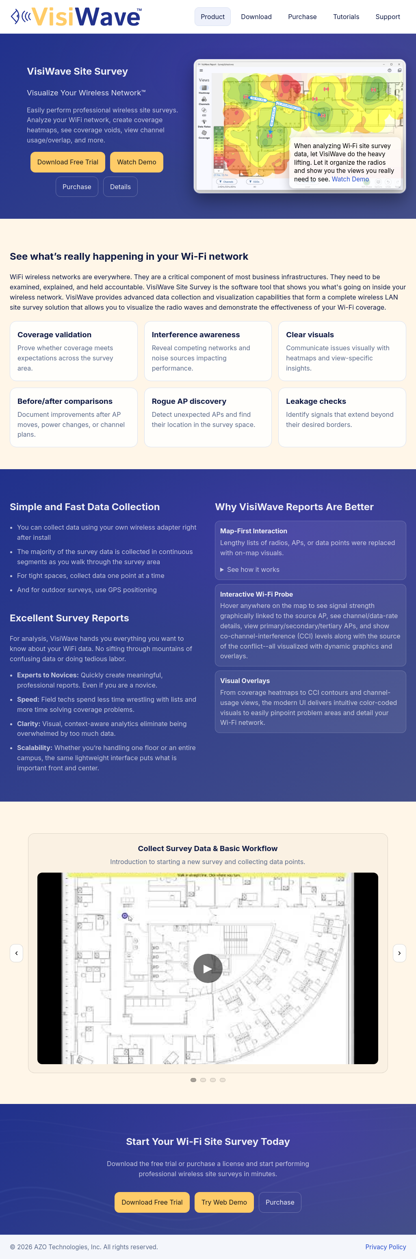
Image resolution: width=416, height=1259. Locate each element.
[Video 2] (203, 1080)
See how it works (253, 569)
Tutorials (346, 17)
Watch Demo (136, 162)
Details (120, 187)
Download (256, 17)
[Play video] (207, 968)
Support (388, 17)
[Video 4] (222, 1080)
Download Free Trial (68, 162)
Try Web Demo (224, 1202)
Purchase (302, 17)
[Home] (76, 17)
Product (213, 17)
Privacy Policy (386, 1247)
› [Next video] (399, 953)
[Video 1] (193, 1080)
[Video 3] (213, 1080)
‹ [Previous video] (16, 953)
